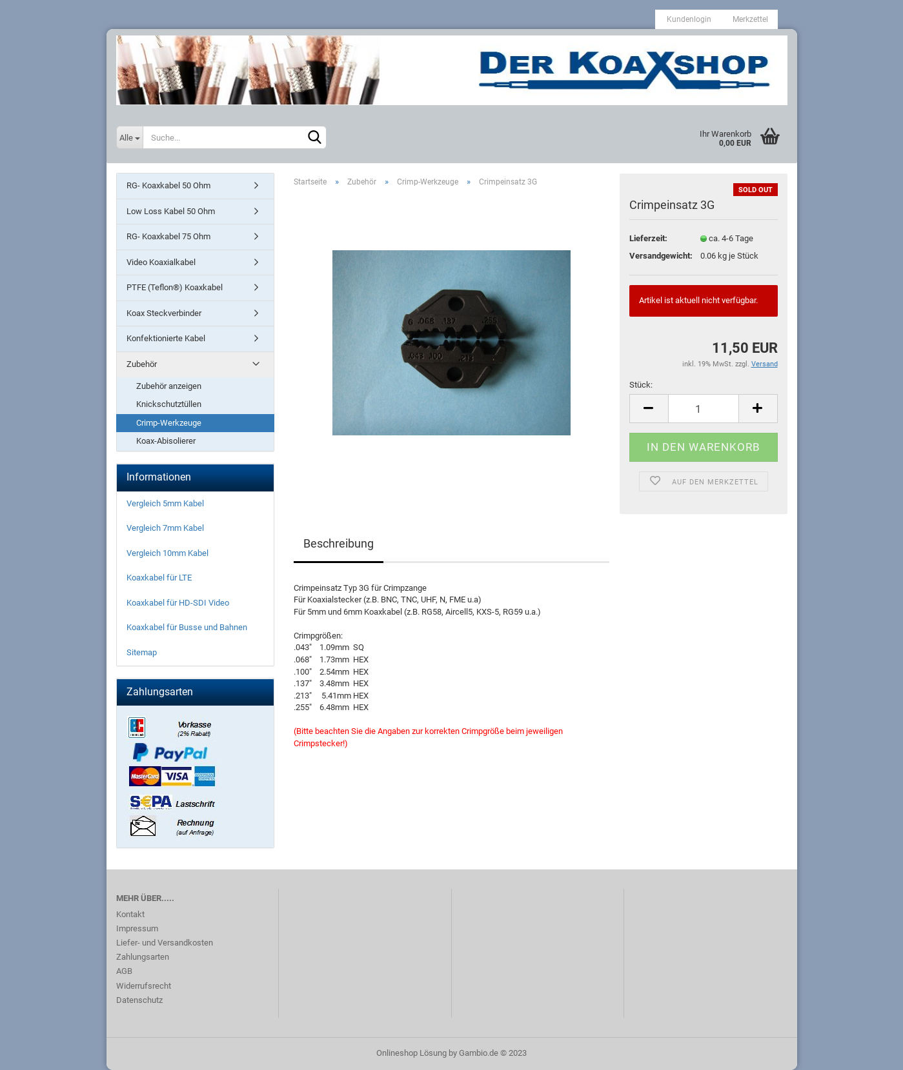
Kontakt (130, 914)
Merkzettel (749, 19)
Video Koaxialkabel (161, 262)
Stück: (641, 385)
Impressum (137, 928)
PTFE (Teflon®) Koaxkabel (175, 287)
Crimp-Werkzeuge (168, 423)
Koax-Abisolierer (166, 441)
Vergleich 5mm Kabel (165, 503)
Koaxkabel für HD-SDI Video (178, 603)
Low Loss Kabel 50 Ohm (171, 211)
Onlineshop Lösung (411, 1053)
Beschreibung (338, 543)
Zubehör (142, 364)
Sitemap (142, 652)
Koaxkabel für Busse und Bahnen (187, 627)
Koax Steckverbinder (164, 313)
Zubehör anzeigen (168, 386)
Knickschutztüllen (168, 404)
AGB (124, 971)
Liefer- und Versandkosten (164, 942)
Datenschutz (139, 1000)
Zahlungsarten (142, 957)
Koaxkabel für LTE (159, 577)
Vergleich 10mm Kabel (167, 553)
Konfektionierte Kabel (166, 338)
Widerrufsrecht (143, 986)
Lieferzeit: (648, 238)
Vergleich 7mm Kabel (165, 528)
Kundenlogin (688, 19)
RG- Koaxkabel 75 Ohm (168, 236)
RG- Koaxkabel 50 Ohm (168, 185)
